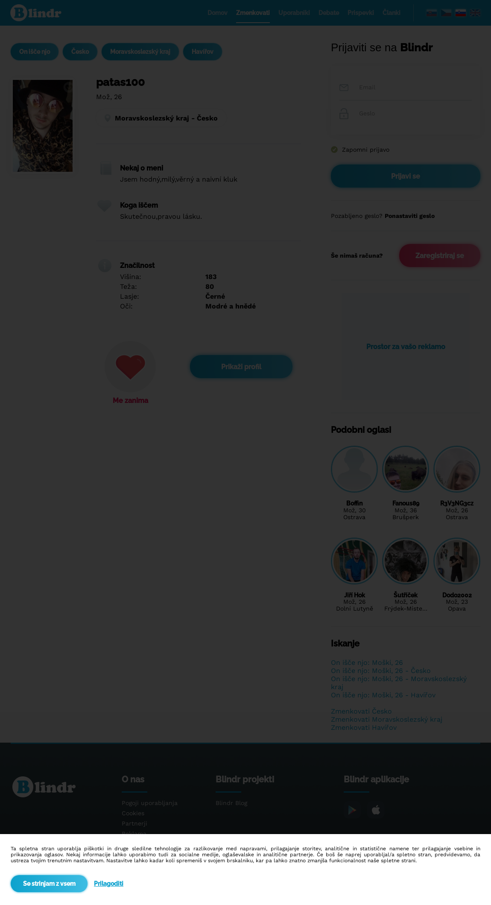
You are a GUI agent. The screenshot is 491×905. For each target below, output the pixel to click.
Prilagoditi (108, 883)
